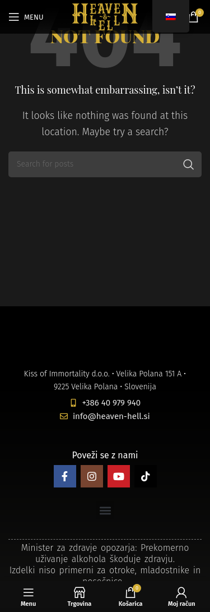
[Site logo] (105, 16)
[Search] (105, 164)
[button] (105, 510)
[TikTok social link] (145, 476)
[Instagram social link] (92, 476)
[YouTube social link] (119, 476)
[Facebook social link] (65, 476)
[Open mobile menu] (26, 17)
